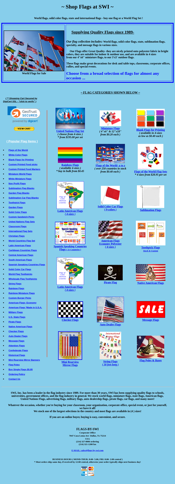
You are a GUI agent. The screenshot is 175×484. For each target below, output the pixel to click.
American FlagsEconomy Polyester (110, 242)
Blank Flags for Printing (150, 128)
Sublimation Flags (150, 209)
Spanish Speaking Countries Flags (70, 246)
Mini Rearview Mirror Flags (70, 361)
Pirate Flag (110, 281)
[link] (24, 114)
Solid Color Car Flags (110, 206)
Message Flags (150, 318)
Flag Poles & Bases (150, 359)
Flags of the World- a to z (110, 164)
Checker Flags (70, 318)
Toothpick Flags (150, 247)
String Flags (110, 361)
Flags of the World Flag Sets (150, 170)
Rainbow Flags (70, 163)
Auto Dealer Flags (110, 323)
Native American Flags (150, 281)
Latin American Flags (70, 210)
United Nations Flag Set (70, 129)
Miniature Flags (110, 127)
